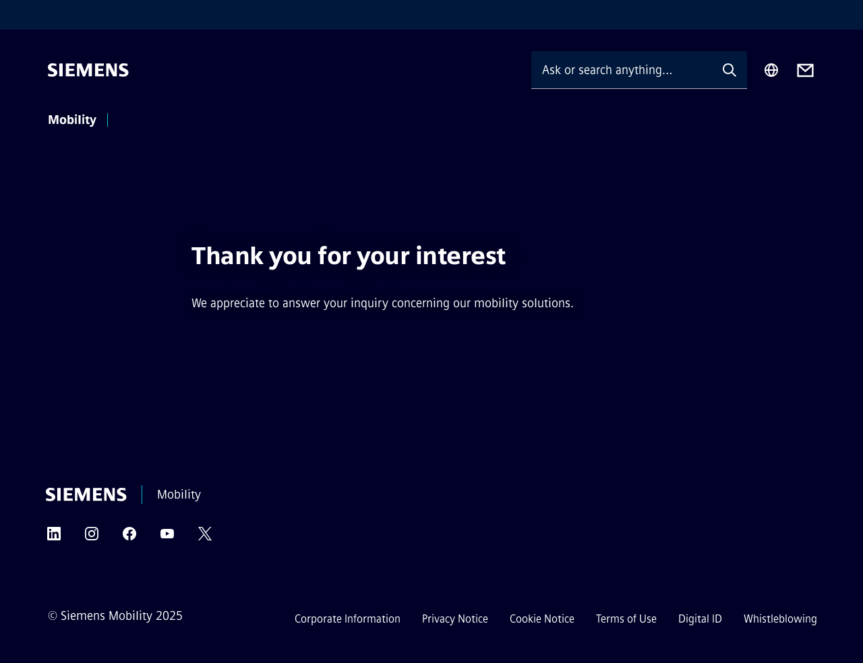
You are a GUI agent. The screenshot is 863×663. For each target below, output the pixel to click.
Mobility (72, 120)
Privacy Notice (455, 618)
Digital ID (700, 618)
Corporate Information (347, 618)
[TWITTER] (205, 538)
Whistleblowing (780, 618)
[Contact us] (805, 70)
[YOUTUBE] (167, 538)
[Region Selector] (771, 70)
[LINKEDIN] (54, 538)
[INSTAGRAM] (92, 538)
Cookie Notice (542, 618)
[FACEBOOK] (129, 538)
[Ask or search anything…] (621, 69)
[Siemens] (88, 70)
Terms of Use (626, 618)
